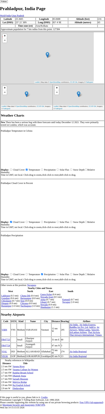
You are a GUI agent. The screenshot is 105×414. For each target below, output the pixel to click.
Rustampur (6, 306)
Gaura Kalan (46, 294)
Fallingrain (89, 82)
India (8, 15)
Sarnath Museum (20, 379)
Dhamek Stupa (19, 376)
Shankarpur (45, 307)
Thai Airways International (82, 335)
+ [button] (5, 36)
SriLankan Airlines (78, 332)
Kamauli (66, 299)
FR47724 (6, 345)
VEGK (5, 356)
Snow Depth (79, 170)
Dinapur (5, 303)
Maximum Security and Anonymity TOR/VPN (23, 405)
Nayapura (31, 285)
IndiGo (92, 327)
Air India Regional (78, 351)
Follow (4, 1)
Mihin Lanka (84, 330)
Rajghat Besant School (23, 373)
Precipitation (50, 170)
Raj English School (21, 385)
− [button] (5, 40)
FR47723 (6, 339)
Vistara (98, 335)
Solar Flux (64, 170)
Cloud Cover (19, 170)
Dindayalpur (18, 388)
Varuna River (19, 366)
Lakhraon (5, 295)
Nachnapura (25, 306)
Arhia (43, 299)
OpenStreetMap (55, 82)
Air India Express (87, 324)
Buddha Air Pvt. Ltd (79, 327)
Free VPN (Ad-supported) (91, 402)
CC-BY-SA (73, 82)
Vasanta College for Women (25, 369)
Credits (44, 397)
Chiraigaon (6, 301)
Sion (22, 301)
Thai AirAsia (94, 332)
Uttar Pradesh (18, 15)
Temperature (34, 170)
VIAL (4, 351)
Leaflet (37, 82)
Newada (44, 304)
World (3, 15)
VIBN (4, 330)
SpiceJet (95, 330)
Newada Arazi (46, 297)
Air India (74, 324)
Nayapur (66, 302)
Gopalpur (5, 298)
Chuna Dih (25, 295)
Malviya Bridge (20, 382)
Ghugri (43, 302)
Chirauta (24, 303)
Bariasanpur (25, 298)
